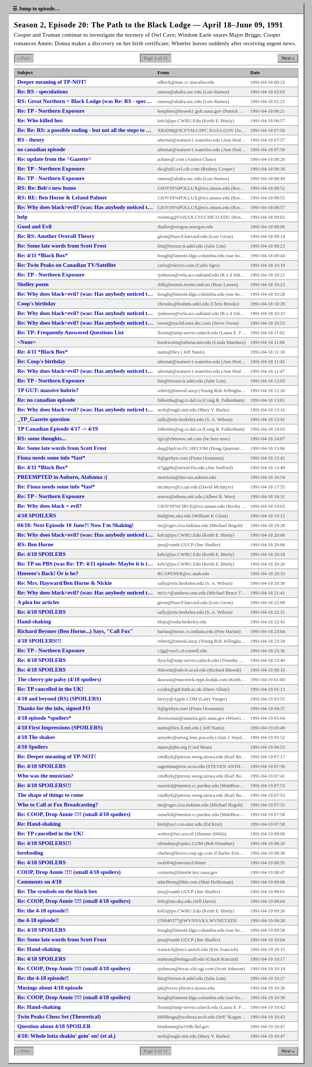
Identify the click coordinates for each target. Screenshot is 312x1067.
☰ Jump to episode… (36, 8)
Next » (287, 58)
